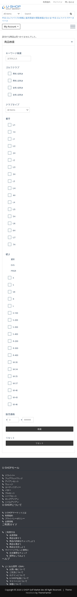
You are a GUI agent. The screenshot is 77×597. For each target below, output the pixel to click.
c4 (14, 202)
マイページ (57, 2)
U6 (14, 223)
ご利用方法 (10, 532)
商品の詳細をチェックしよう (22, 541)
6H (14, 230)
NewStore (30, 592)
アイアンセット (12, 481)
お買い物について (17, 569)
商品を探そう (15, 538)
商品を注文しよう (17, 547)
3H (14, 174)
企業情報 (9, 521)
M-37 (15, 383)
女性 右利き (18, 87)
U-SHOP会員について (19, 578)
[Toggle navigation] (73, 26)
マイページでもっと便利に (17, 549)
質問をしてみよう (17, 555)
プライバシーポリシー (15, 518)
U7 (14, 237)
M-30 (15, 362)
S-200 (15, 320)
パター (8, 490)
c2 (14, 160)
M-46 (15, 404)
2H (14, 153)
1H (14, 132)
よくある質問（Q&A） (15, 566)
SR (14, 292)
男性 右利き (18, 73)
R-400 (15, 355)
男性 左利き (18, 80)
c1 (14, 139)
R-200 (15, 341)
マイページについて (18, 581)
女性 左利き (18, 94)
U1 (14, 125)
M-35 (15, 376)
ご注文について (16, 572)
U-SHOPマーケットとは (15, 512)
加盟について (15, 584)
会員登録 (13, 535)
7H (14, 244)
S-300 (15, 327)
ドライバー (10, 475)
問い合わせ (69, 2)
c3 (14, 181)
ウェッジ (9, 484)
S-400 (15, 334)
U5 (14, 209)
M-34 (15, 369)
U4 (14, 188)
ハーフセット (11, 496)
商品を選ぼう (15, 544)
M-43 (15, 397)
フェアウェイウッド (14, 478)
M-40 (15, 390)
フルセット (10, 493)
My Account (10, 26)
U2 (14, 146)
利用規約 (46, 2)
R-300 (15, 348)
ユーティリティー (13, 487)
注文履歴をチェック (18, 552)
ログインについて (17, 575)
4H (14, 195)
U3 (14, 167)
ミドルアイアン (12, 502)
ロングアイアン (12, 499)
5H (14, 216)
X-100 (15, 313)
